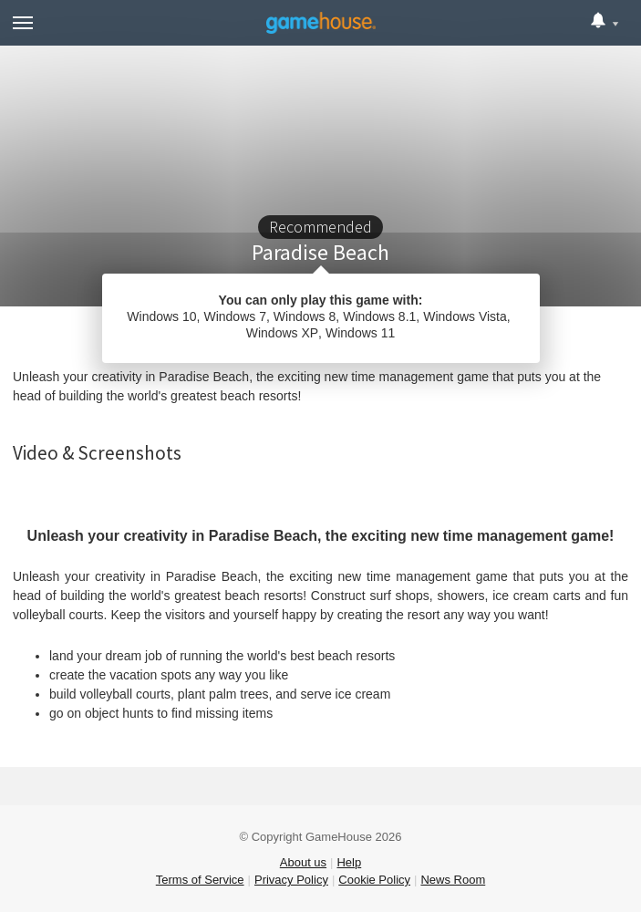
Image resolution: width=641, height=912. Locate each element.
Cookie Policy (374, 879)
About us (303, 862)
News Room (452, 879)
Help (348, 862)
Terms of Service (200, 879)
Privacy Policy (291, 879)
